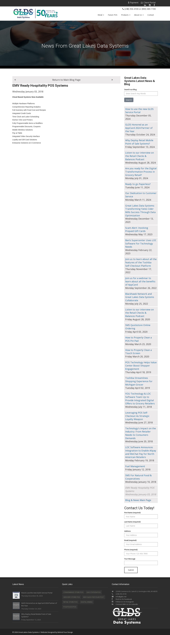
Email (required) (130, 539)
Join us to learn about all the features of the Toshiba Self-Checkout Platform (141, 261)
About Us (139, 15)
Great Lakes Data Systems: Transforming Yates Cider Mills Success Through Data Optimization (140, 209)
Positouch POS (69, 606)
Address (127, 530)
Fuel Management (135, 465)
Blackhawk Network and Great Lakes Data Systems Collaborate (139, 296)
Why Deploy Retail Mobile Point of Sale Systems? (139, 141)
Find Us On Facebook (122, 598)
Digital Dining (86, 601)
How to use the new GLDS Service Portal (139, 109)
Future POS (112, 15)
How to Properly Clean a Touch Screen (138, 350)
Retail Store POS (70, 601)
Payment (133, 2)
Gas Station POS (94, 591)
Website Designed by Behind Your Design (57, 631)
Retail (101, 15)
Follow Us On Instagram (123, 601)
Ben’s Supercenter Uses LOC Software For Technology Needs (140, 242)
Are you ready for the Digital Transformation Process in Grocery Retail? (140, 171)
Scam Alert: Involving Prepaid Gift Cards (136, 228)
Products (125, 15)
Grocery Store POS (71, 596)
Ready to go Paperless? (138, 183)
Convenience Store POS (73, 591)
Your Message (129, 558)
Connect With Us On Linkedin (125, 603)
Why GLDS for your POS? (93, 596)
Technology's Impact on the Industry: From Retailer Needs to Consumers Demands (140, 432)
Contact (150, 15)
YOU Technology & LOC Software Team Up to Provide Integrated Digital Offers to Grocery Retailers (140, 397)
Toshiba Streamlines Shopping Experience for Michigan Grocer (138, 380)
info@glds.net (121, 596)
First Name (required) (132, 511)
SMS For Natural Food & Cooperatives (138, 476)
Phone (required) (130, 549)
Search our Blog (130, 88)
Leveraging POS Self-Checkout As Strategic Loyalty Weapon (137, 415)
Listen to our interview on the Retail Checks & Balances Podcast (139, 155)
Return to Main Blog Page (66, 78)
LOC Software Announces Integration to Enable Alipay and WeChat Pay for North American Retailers (140, 451)
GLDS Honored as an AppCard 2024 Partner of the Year (139, 127)
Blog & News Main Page (138, 499)
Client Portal (148, 2)
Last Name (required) (132, 521)
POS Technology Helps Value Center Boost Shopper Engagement (141, 364)
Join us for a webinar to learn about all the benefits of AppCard (140, 280)
